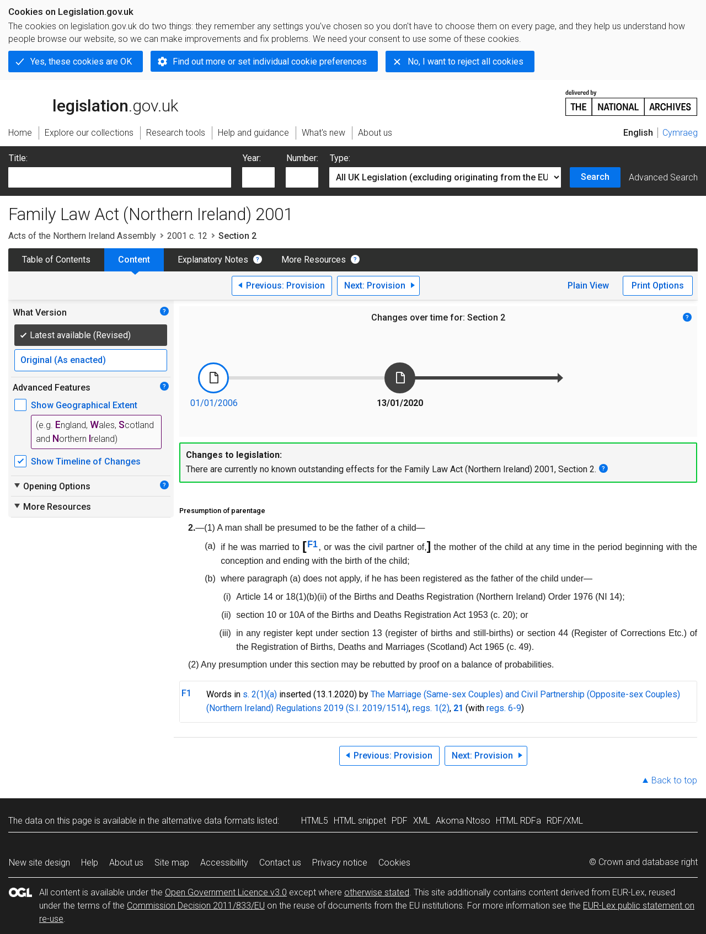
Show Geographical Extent (84, 405)
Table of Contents (56, 259)
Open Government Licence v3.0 (226, 892)
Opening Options (51, 486)
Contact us (280, 862)
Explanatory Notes (213, 259)
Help (89, 862)
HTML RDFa (518, 820)
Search (595, 177)
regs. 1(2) (431, 708)
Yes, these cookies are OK (81, 61)
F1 (312, 544)
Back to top (674, 780)
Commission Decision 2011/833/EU (196, 905)
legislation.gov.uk (93, 102)
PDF (400, 820)
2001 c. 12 (187, 236)
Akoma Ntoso (463, 820)
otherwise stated (376, 892)
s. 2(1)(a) (260, 694)
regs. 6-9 (503, 708)
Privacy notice (339, 862)
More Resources (313, 259)
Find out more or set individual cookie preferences (270, 61)
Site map (171, 862)
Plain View (588, 285)
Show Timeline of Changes (86, 461)
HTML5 (314, 820)
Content (134, 259)
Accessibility (224, 862)
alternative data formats (208, 820)
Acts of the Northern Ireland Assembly (82, 236)
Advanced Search (663, 177)
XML (421, 820)
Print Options (658, 285)
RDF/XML (565, 820)
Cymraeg (680, 132)
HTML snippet (360, 820)
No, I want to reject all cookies (465, 61)
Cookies (394, 862)
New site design (39, 862)
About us (126, 862)
